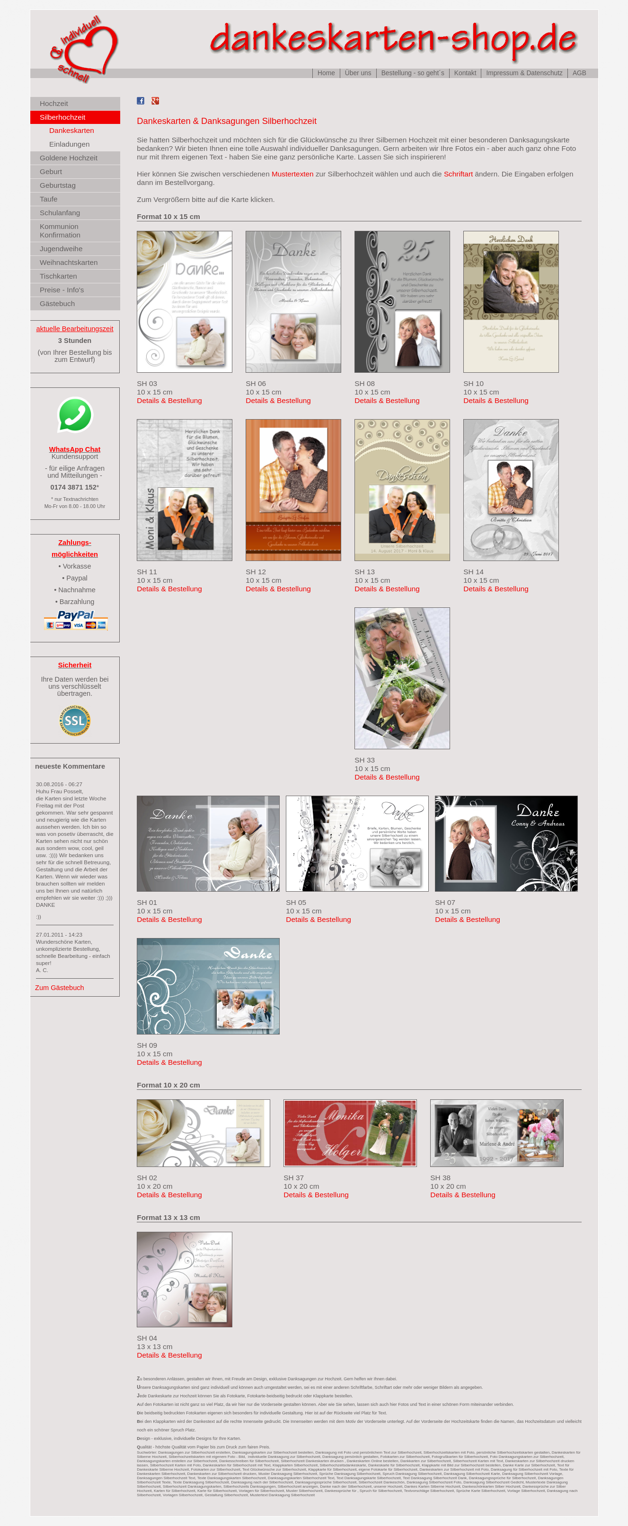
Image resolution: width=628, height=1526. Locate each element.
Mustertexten (292, 174)
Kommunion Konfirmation (60, 230)
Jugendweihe (61, 249)
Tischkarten (58, 276)
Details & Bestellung (169, 400)
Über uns (358, 73)
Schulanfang (60, 213)
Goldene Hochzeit (68, 158)
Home (326, 73)
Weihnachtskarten (69, 262)
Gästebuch (57, 303)
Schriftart (457, 174)
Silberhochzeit (62, 117)
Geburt (51, 171)
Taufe (49, 199)
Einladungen (69, 144)
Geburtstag (58, 185)
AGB (579, 73)
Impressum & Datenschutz (524, 73)
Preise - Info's (62, 290)
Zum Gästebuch (59, 987)
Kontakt (465, 73)
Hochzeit (54, 103)
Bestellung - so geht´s (412, 73)
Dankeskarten (71, 130)
